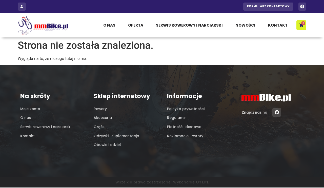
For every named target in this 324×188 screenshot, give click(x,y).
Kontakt (277, 25)
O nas (109, 25)
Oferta (135, 25)
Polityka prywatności (186, 108)
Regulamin (177, 117)
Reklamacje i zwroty (185, 136)
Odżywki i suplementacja (116, 136)
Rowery (100, 108)
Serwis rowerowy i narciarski (189, 25)
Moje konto (30, 108)
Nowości (245, 25)
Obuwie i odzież (108, 145)
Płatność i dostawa (184, 127)
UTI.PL (202, 182)
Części (99, 127)
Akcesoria (103, 117)
